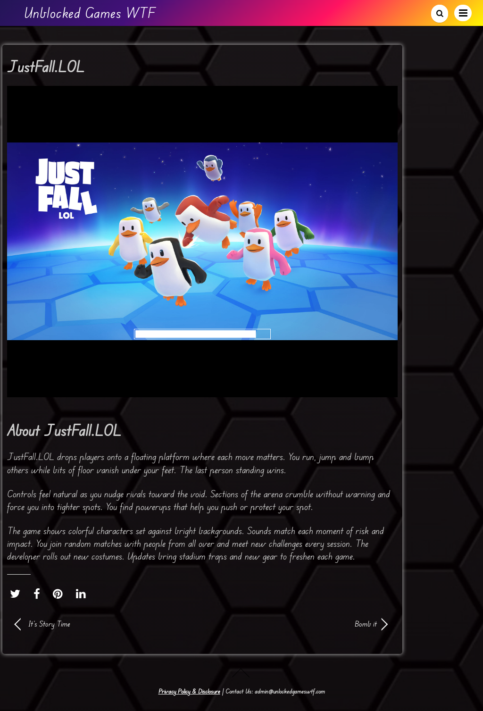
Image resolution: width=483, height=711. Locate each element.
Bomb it (295, 623)
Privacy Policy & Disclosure (189, 691)
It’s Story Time (49, 623)
